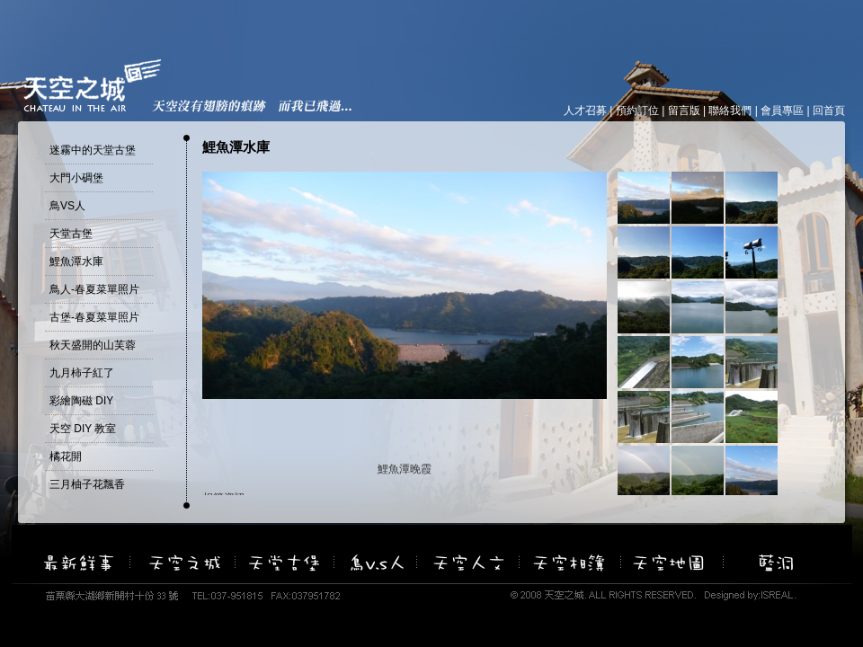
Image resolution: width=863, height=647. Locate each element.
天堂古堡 (71, 233)
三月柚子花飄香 (87, 484)
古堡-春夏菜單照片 (94, 317)
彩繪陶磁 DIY (81, 400)
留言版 (684, 110)
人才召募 (585, 110)
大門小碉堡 (76, 178)
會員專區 (782, 110)
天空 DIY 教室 (82, 428)
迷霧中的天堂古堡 (92, 150)
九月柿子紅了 (81, 373)
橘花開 (65, 456)
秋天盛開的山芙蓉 (92, 345)
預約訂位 (637, 110)
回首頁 (829, 110)
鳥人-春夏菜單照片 (94, 289)
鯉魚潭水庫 (76, 261)
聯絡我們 (730, 110)
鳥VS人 (67, 205)
